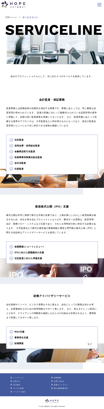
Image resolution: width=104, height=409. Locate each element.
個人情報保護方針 (61, 388)
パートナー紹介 (19, 392)
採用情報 (57, 378)
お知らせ (16, 381)
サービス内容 (18, 388)
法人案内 (16, 385)
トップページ (18, 378)
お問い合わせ (59, 381)
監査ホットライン (61, 385)
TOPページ (11, 17)
